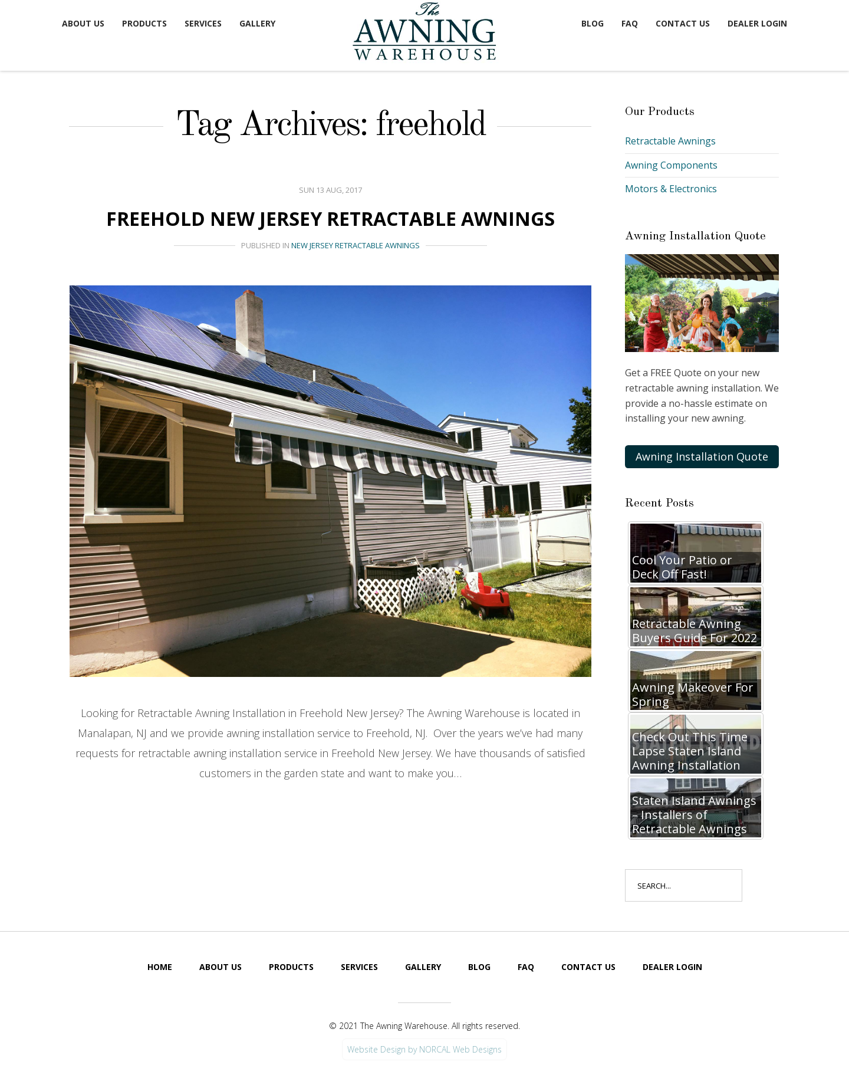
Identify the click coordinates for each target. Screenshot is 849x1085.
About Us (83, 23)
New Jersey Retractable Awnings (355, 245)
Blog (592, 23)
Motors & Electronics (671, 188)
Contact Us (683, 23)
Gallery (257, 23)
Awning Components (671, 165)
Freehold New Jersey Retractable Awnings (330, 218)
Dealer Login (757, 23)
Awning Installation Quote (702, 456)
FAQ (629, 23)
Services (203, 23)
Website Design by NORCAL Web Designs (424, 1049)
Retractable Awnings (670, 140)
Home (159, 966)
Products (144, 23)
